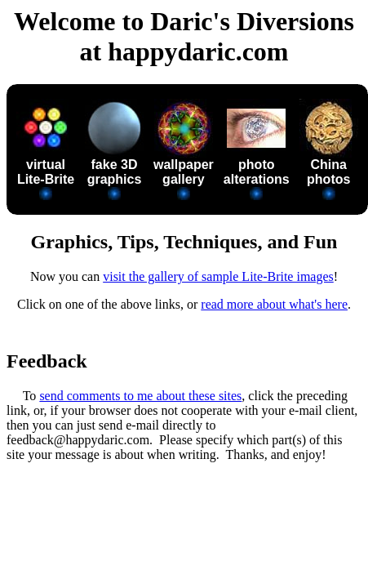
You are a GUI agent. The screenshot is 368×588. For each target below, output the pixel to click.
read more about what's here (274, 304)
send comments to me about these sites (140, 396)
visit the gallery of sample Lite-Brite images (218, 276)
